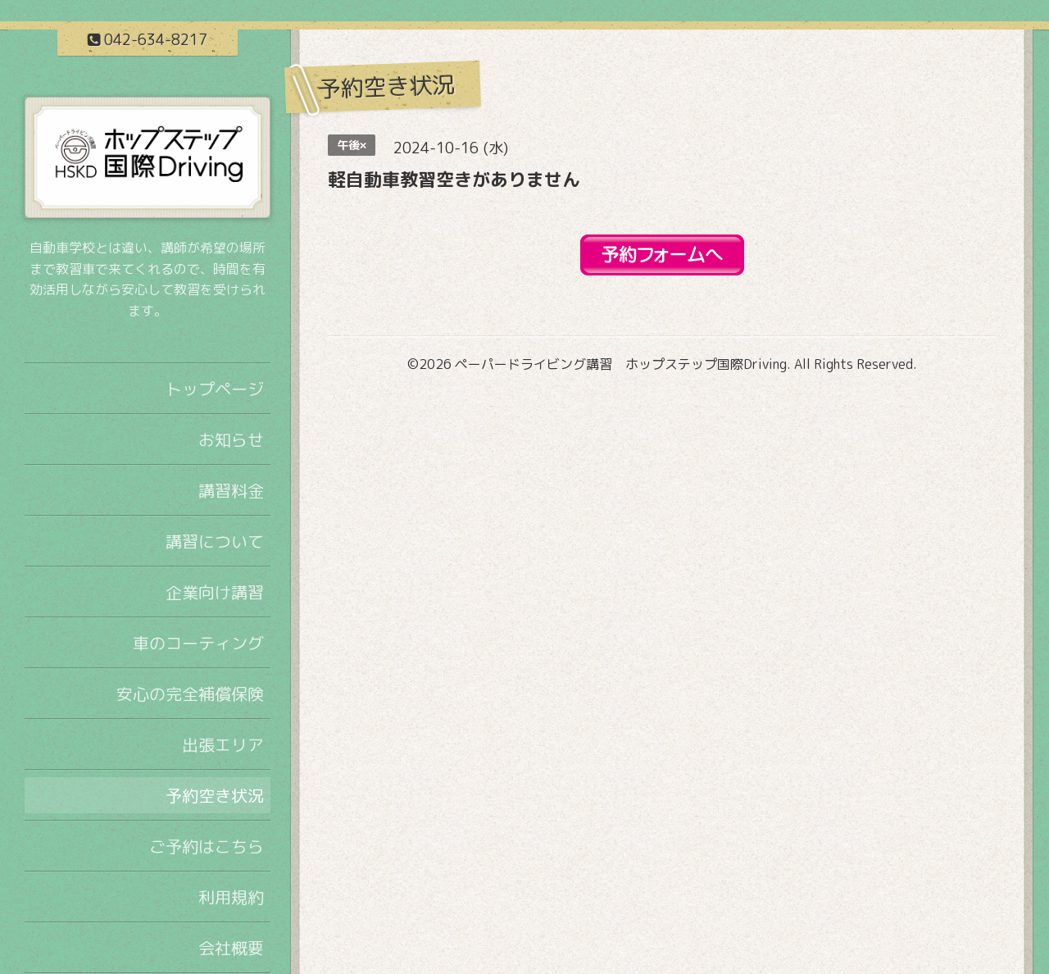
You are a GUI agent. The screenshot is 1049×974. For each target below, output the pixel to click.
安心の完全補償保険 (190, 693)
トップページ (215, 388)
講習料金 (231, 490)
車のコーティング (198, 642)
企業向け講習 (215, 591)
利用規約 (231, 896)
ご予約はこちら (206, 846)
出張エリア (223, 744)
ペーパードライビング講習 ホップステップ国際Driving (621, 364)
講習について (215, 541)
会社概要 (231, 947)
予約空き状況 (215, 795)
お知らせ (231, 439)
